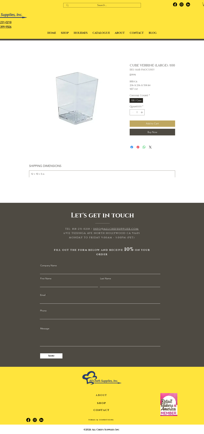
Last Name (105, 278)
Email (42, 295)
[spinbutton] (137, 112)
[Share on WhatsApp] (144, 147)
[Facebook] (175, 4)
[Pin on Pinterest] (138, 147)
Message (44, 328)
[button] (80, 33)
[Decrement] (132, 112)
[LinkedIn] (188, 4)
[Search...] (102, 5)
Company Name (48, 265)
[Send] (51, 356)
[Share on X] (150, 147)
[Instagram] (181, 4)
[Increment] (142, 112)
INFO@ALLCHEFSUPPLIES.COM (116, 229)
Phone (43, 310)
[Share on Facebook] (132, 147)
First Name (45, 278)
